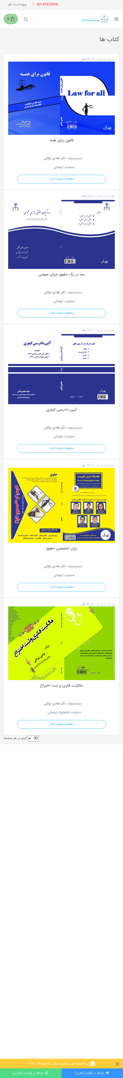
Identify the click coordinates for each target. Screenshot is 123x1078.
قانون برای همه (61, 140)
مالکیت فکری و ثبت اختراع (61, 686)
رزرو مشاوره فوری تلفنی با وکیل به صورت (61, 1063)
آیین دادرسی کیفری (61, 410)
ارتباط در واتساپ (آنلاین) (31, 1073)
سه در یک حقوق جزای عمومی (62, 275)
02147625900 (46, 4)
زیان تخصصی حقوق (61, 548)
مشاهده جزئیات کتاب (61, 179)
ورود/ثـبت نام (17, 4)
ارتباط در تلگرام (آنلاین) (92, 1073)
